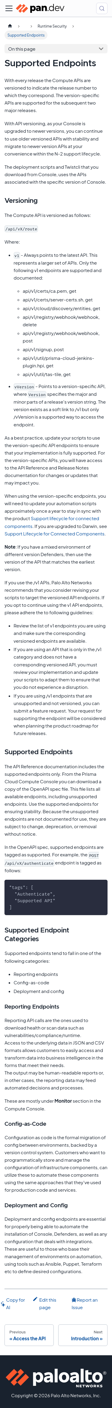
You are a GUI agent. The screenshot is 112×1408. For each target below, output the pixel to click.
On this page (21, 49)
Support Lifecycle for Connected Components (54, 533)
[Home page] (9, 26)
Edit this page (44, 1303)
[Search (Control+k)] (102, 8)
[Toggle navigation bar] (8, 8)
